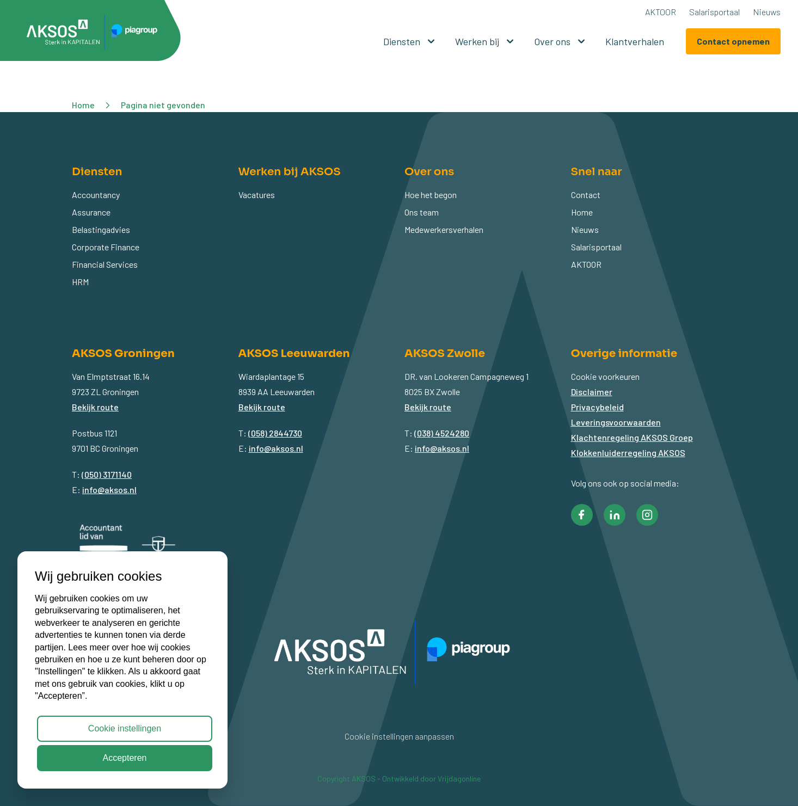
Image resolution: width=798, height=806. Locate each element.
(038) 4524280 (441, 433)
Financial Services (105, 264)
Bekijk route (95, 407)
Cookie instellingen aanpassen (399, 736)
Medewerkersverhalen (443, 229)
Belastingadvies (101, 229)
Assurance (91, 212)
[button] (95, 34)
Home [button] (83, 105)
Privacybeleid (597, 407)
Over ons (561, 41)
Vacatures (256, 194)
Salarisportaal (714, 12)
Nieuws (767, 12)
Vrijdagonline (459, 778)
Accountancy (96, 194)
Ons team (421, 212)
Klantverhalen (634, 41)
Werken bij (486, 41)
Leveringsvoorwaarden (616, 422)
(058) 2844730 (275, 433)
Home (582, 212)
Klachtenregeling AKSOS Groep (632, 437)
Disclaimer (591, 391)
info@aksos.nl (109, 489)
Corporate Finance (105, 247)
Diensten (410, 41)
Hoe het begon (430, 194)
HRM (80, 281)
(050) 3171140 (107, 474)
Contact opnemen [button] (733, 41)
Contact (585, 194)
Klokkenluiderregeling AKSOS (628, 452)
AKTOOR (660, 12)
